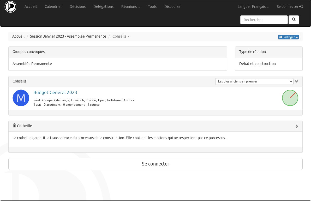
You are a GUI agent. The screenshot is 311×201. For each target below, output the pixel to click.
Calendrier (53, 6)
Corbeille (22, 126)
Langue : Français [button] (253, 6)
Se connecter (292, 6)
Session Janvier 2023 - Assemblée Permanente (68, 36)
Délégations (103, 6)
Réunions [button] (130, 6)
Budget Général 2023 (55, 92)
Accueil (31, 6)
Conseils (19, 81)
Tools (152, 6)
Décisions (78, 6)
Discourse (172, 6)
